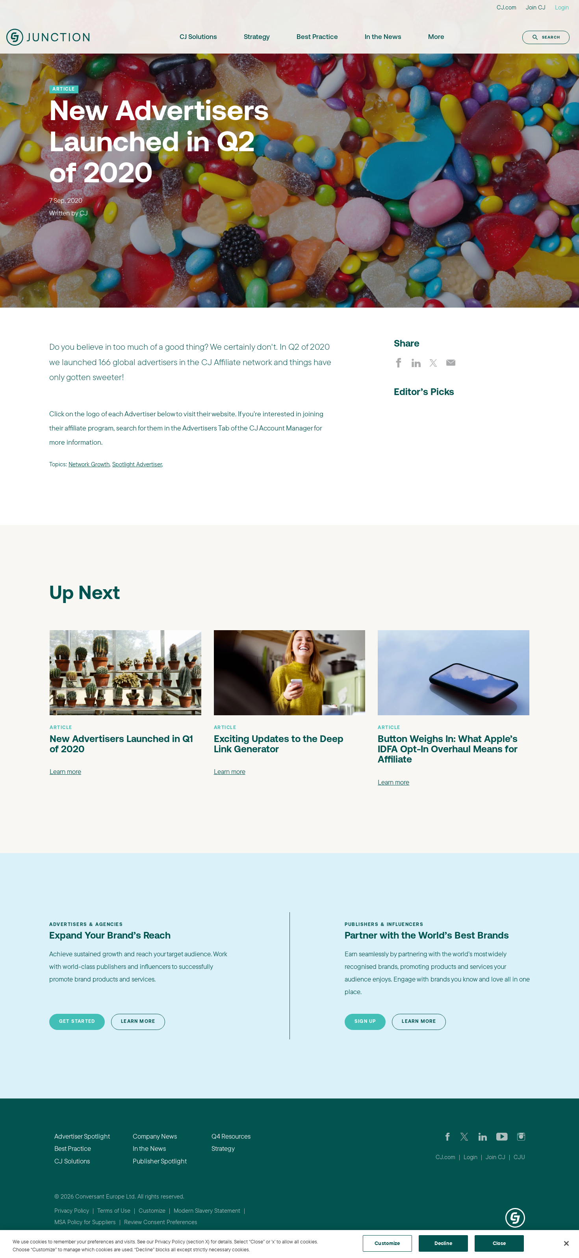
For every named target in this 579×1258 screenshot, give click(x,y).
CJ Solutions (198, 37)
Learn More (138, 1021)
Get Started (77, 1021)
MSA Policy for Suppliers (85, 1222)
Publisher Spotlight (160, 1161)
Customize (152, 1210)
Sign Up (365, 1021)
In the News (383, 37)
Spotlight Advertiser (137, 464)
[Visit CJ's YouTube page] (502, 1136)
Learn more (65, 771)
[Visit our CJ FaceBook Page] (447, 1136)
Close (499, 1243)
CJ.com (506, 7)
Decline (443, 1243)
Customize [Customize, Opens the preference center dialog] (387, 1243)
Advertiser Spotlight (82, 1136)
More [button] (436, 37)
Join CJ (536, 7)
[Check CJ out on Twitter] (464, 1136)
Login (562, 7)
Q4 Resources (231, 1136)
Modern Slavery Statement (207, 1210)
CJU (519, 1157)
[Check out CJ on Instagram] (521, 1136)
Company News (155, 1136)
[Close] (566, 1243)
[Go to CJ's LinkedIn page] (483, 1136)
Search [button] (546, 37)
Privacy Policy (71, 1210)
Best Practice (317, 37)
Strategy (257, 37)
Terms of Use (113, 1210)
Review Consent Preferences (160, 1222)
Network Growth (89, 464)
